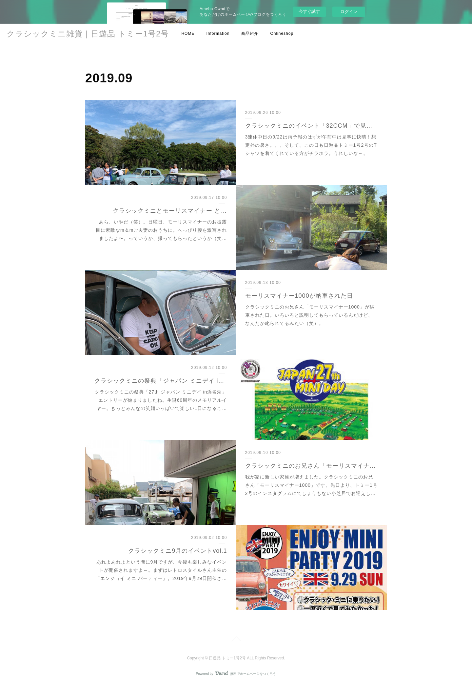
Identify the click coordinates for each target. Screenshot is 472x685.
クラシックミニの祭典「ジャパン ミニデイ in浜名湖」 (160, 380)
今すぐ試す (309, 11)
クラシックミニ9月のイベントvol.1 (177, 550)
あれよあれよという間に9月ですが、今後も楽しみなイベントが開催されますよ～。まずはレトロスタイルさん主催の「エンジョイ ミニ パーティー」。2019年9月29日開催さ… (161, 570)
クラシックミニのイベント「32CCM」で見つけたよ (311, 125)
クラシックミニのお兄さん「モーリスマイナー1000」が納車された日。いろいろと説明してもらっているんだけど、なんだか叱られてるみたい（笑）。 (310, 315)
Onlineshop (281, 33)
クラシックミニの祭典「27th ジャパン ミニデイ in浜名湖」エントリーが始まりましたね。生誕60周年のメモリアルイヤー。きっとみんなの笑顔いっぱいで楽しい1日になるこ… (161, 400)
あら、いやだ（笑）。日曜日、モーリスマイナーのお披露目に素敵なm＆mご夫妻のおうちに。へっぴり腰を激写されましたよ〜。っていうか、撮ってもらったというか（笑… (161, 230)
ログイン (348, 11)
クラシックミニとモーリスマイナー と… (170, 210)
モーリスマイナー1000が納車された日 (299, 295)
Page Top (236, 640)
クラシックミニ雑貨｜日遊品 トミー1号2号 (88, 33)
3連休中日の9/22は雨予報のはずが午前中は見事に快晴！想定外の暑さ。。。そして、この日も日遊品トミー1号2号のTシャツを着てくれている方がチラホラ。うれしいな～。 (311, 145)
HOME (187, 33)
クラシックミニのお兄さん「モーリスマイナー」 (311, 465)
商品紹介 (249, 33)
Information (217, 33)
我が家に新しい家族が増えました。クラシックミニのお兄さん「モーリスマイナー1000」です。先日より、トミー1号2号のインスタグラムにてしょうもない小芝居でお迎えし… (311, 485)
